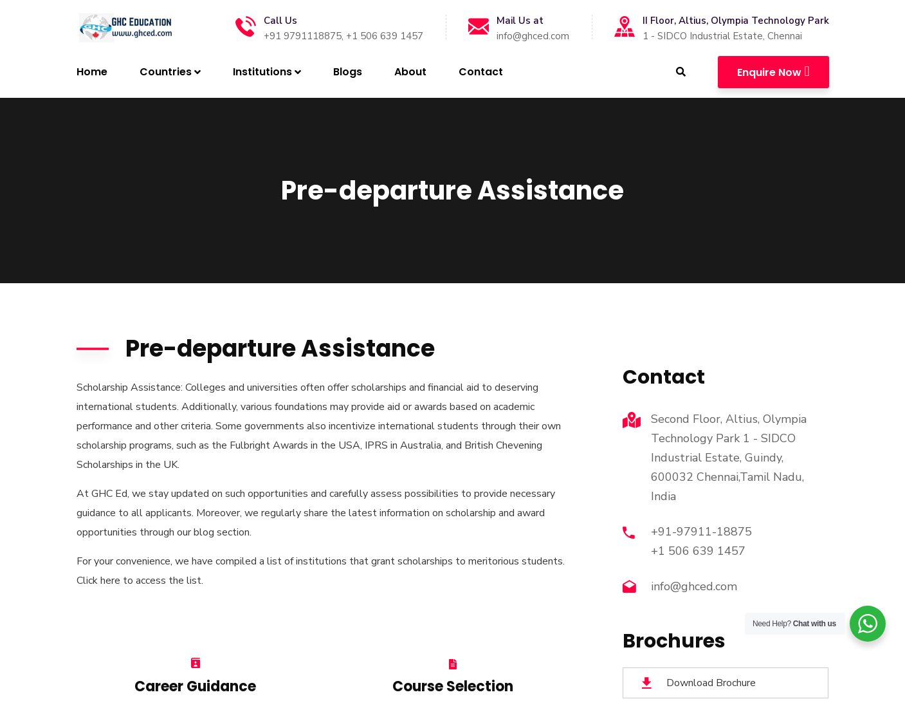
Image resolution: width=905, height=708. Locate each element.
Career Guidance (195, 686)
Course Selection (452, 686)
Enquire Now (773, 71)
